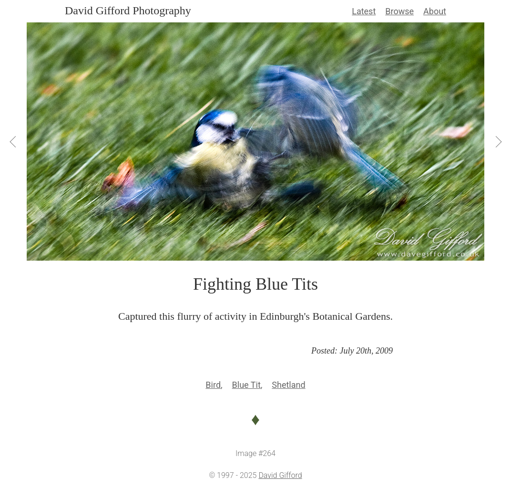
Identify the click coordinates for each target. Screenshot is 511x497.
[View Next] (497, 141)
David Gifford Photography (128, 10)
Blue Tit (246, 385)
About (434, 11)
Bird (213, 385)
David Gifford (280, 475)
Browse (399, 11)
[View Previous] (13, 141)
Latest (364, 11)
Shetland (288, 385)
